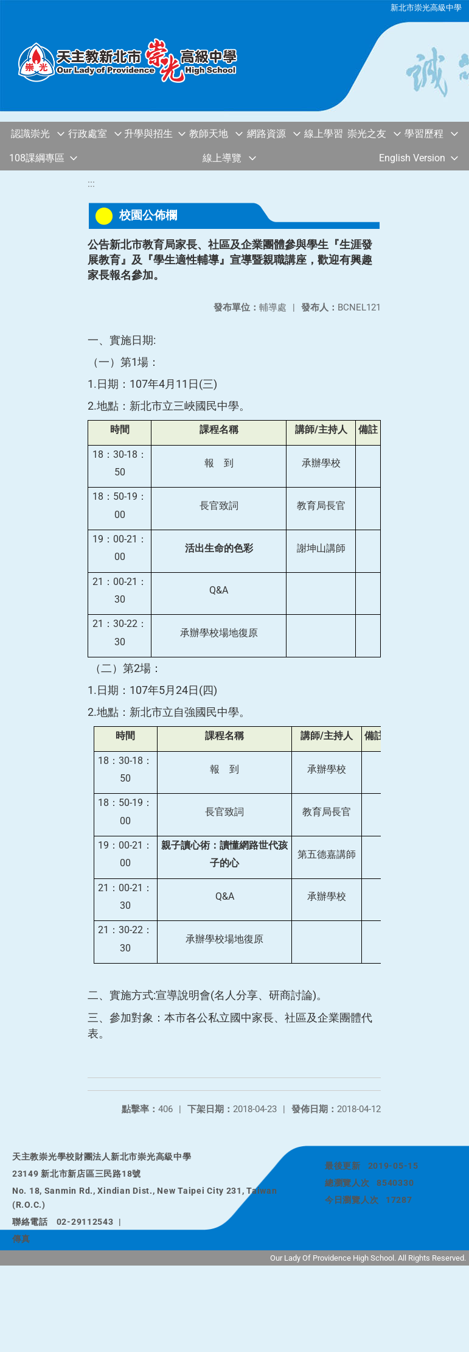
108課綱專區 (36, 158)
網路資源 (266, 133)
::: (91, 183)
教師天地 (208, 133)
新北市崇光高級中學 (426, 7)
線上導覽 (222, 158)
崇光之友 (366, 133)
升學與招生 (148, 133)
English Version (412, 158)
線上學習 (323, 133)
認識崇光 (30, 133)
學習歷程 (424, 133)
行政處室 (87, 133)
